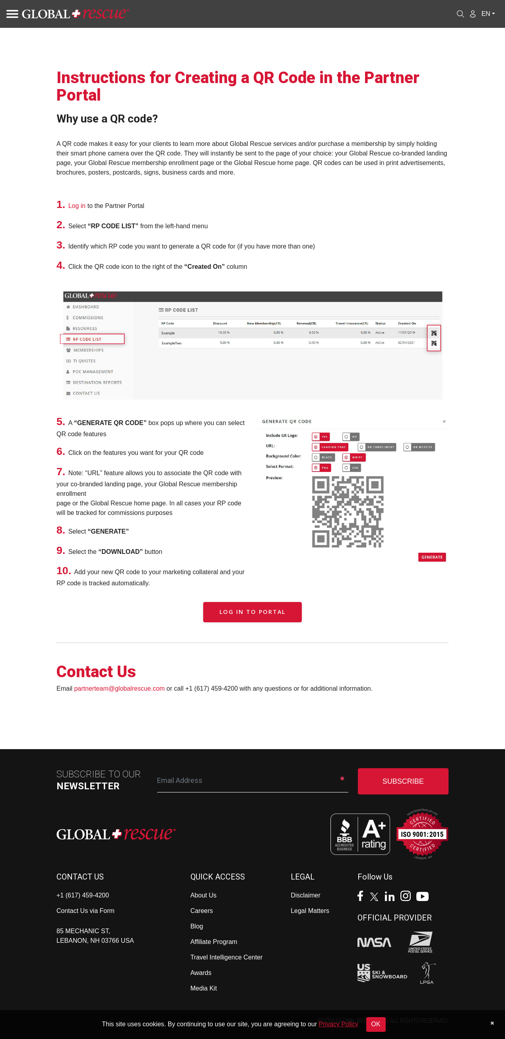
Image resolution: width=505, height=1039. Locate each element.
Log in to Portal (252, 612)
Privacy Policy (339, 1024)
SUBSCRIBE (403, 781)
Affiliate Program (213, 941)
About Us (203, 895)
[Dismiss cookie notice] (492, 1023)
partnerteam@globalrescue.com (119, 688)
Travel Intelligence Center (226, 957)
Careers (201, 910)
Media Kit (203, 988)
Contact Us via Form (85, 910)
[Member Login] (473, 13)
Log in (77, 205)
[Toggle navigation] (10, 14)
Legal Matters (310, 910)
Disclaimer (305, 895)
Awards (201, 972)
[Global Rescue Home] (75, 14)
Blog (196, 926)
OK (376, 1024)
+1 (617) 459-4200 (82, 895)
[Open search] (460, 13)
